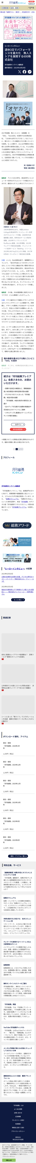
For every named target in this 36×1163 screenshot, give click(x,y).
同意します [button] (9, 1160)
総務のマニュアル (12, 499)
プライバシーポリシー (18, 1131)
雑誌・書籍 (18, 748)
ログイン (31, 3)
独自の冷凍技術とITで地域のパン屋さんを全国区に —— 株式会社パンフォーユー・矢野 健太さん (18, 591)
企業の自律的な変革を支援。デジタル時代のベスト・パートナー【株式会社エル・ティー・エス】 (18, 579)
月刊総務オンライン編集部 (11, 486)
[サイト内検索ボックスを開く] (33, 7)
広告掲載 (18, 1116)
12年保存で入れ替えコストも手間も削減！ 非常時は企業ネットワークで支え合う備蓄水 (18, 686)
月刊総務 (25, 501)
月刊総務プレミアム (19, 507)
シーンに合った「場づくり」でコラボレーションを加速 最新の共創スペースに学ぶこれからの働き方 (18, 718)
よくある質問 (18, 1109)
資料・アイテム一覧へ (19, 856)
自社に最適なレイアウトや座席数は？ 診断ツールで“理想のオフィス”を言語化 (18, 655)
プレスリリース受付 (18, 1120)
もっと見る (19, 600)
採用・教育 (14, 8)
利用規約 (18, 1124)
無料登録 (31, 1)
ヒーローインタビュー (12, 45)
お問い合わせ (18, 1113)
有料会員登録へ (19, 429)
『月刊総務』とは (18, 1105)
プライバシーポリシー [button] (8, 1156)
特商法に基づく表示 (18, 1127)
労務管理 (5, 8)
